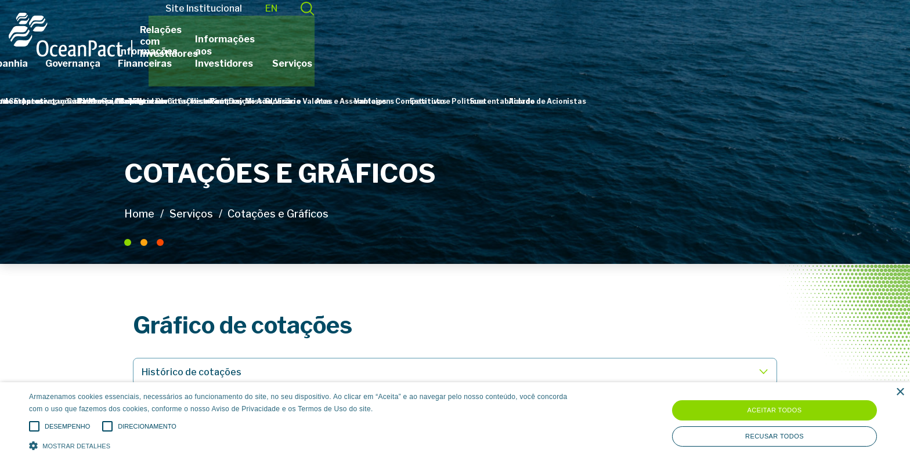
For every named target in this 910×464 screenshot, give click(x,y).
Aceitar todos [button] (775, 410)
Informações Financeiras (524, 51)
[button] (306, 444)
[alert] (455, 423)
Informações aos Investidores (668, 51)
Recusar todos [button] (774, 436)
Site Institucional (683, 24)
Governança (421, 51)
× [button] (899, 392)
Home (139, 214)
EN (751, 24)
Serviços (774, 51)
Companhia (350, 51)
